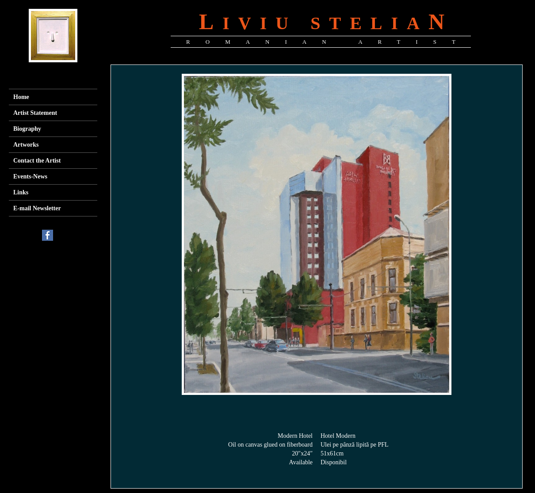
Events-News (30, 176)
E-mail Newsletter (37, 208)
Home (21, 97)
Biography (27, 128)
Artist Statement (35, 113)
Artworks (26, 144)
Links (20, 192)
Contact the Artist (37, 160)
